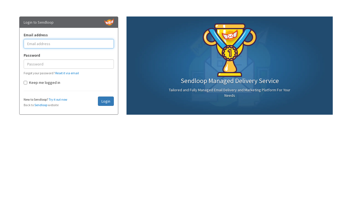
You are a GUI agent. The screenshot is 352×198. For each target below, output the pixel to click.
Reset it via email (67, 73)
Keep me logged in (42, 82)
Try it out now (58, 99)
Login (105, 101)
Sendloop (40, 105)
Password (32, 55)
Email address (36, 34)
